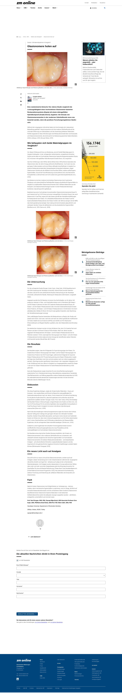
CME (25, 8)
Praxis (41, 666)
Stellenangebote (96, 671)
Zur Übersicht (35, 537)
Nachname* (20, 593)
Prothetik (59, 678)
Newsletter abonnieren (26, 614)
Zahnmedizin (43, 670)
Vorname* (19, 587)
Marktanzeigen (78, 674)
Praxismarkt (95, 675)
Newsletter (102, 2)
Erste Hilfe (42, 678)
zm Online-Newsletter (41, 623)
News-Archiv (43, 672)
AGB (24, 688)
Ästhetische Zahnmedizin (81, 668)
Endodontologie (61, 674)
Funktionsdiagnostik (79, 666)
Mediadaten (94, 2)
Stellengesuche (96, 673)
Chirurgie (59, 680)
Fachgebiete (60, 667)
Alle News (42, 662)
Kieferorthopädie (61, 676)
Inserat (48, 8)
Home (19, 37)
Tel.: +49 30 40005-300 (22, 674)
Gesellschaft (43, 668)
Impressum (49, 688)
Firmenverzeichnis (79, 676)
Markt (56, 8)
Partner (18, 688)
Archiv (41, 8)
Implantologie (60, 671)
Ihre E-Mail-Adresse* (22, 565)
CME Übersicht (61, 660)
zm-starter (94, 665)
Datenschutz (39, 688)
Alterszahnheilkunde (80, 662)
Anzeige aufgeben (96, 679)
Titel (17, 580)
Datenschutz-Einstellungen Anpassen (71, 688)
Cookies (32, 688)
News (18, 8)
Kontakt (87, 2)
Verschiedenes (95, 677)
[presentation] (28, 605)
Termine (33, 8)
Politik (41, 664)
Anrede (18, 572)
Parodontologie (61, 669)
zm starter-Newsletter (56, 623)
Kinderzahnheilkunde (80, 660)
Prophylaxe (77, 664)
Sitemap (57, 688)
